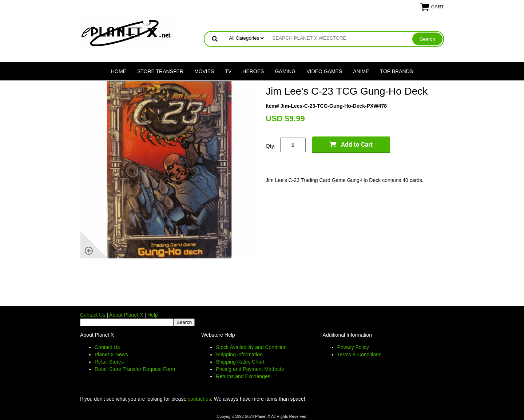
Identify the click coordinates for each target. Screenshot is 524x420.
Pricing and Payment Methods (250, 369)
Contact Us (92, 315)
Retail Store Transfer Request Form (135, 369)
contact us (199, 399)
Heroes (253, 71)
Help (152, 315)
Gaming (285, 71)
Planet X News (111, 354)
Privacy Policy (353, 347)
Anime (361, 71)
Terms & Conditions (359, 354)
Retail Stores (109, 362)
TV (228, 71)
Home (118, 71)
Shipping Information (239, 354)
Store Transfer (160, 71)
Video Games (324, 71)
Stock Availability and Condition (251, 347)
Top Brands (396, 71)
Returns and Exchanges (243, 376)
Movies (204, 71)
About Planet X (126, 315)
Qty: (271, 146)
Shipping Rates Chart (240, 362)
